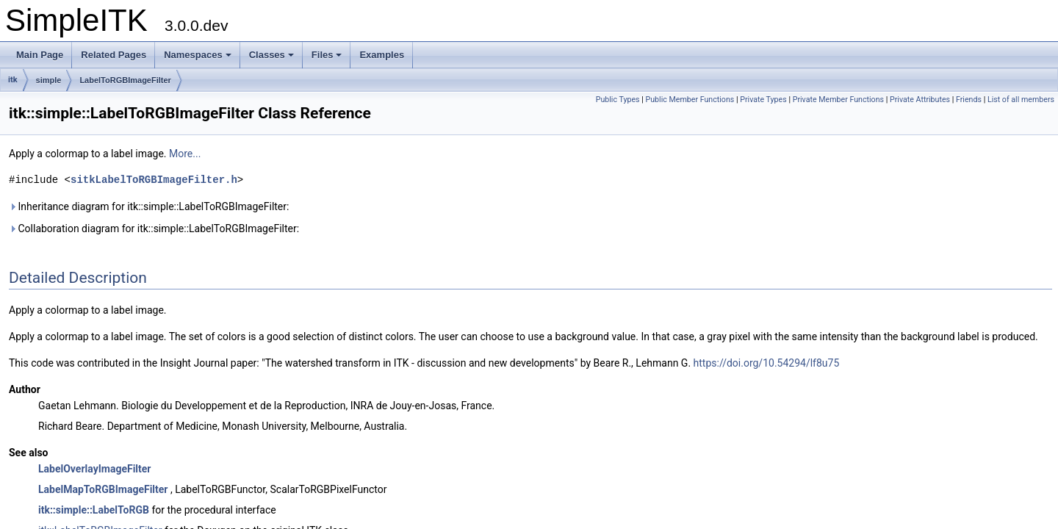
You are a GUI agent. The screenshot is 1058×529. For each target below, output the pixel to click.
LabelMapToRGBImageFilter (103, 489)
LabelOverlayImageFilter (94, 469)
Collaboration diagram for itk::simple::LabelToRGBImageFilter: (154, 228)
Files (327, 54)
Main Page (39, 54)
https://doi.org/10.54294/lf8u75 (767, 363)
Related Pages (113, 54)
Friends (969, 99)
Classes (271, 54)
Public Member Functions (690, 99)
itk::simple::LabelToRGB (93, 510)
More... (185, 153)
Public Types (618, 99)
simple (49, 80)
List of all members (1020, 99)
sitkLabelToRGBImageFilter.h (154, 180)
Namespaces (197, 54)
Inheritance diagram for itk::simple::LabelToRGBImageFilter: (149, 206)
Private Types (763, 99)
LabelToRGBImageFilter (124, 80)
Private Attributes (920, 99)
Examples (381, 54)
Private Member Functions (838, 99)
